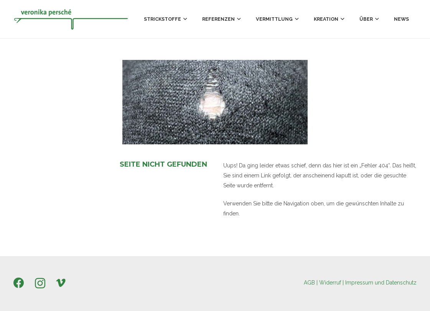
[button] (184, 19)
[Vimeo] (61, 283)
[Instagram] (40, 283)
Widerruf (330, 283)
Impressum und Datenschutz (381, 283)
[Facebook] (18, 283)
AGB (309, 283)
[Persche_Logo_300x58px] (71, 19)
